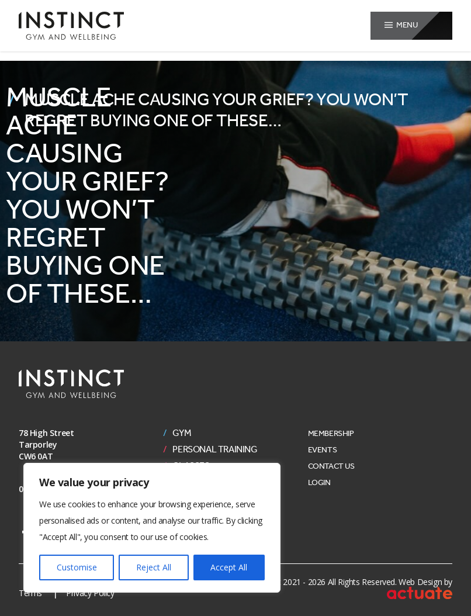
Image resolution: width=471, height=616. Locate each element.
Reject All (153, 567)
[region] (151, 528)
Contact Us (331, 466)
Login (319, 482)
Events (322, 450)
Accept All (228, 567)
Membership (331, 433)
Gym (181, 433)
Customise (77, 567)
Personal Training (214, 449)
